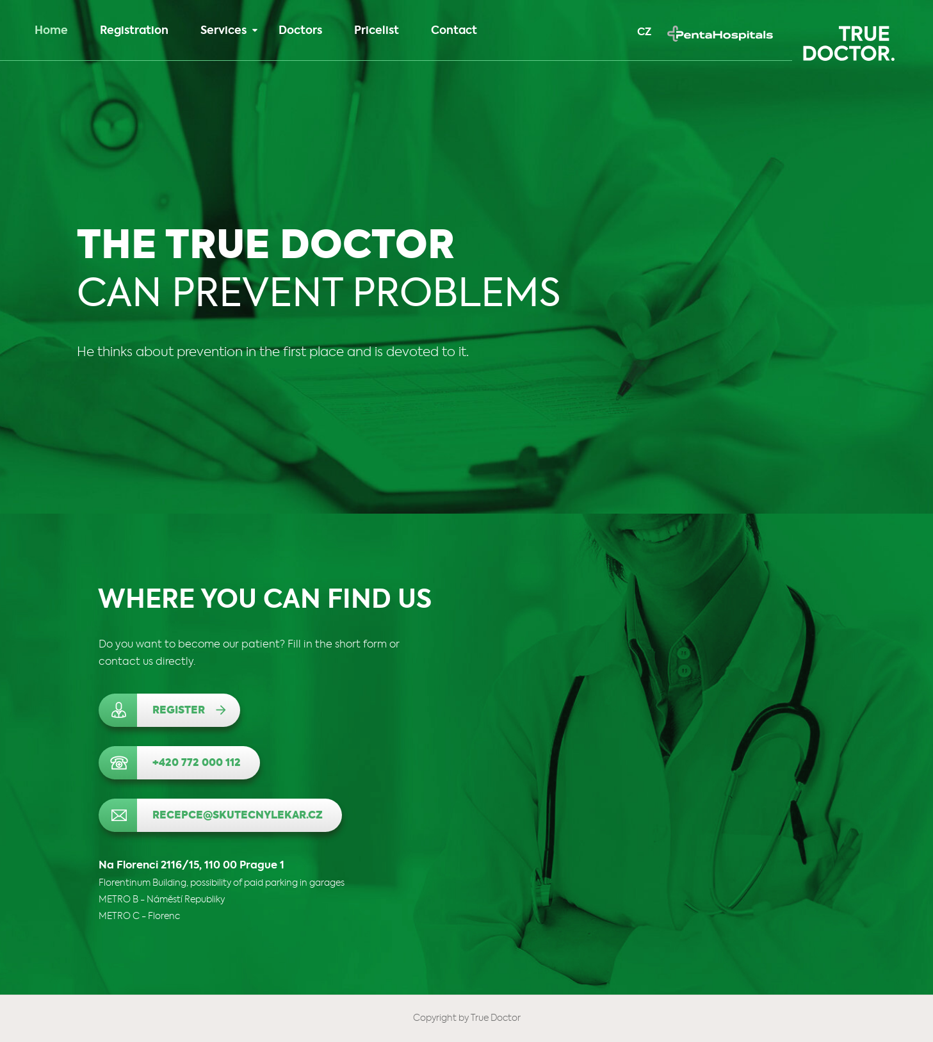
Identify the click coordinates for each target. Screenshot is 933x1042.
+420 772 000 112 (196, 763)
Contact (454, 31)
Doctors (300, 31)
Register (178, 711)
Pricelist (376, 31)
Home (51, 31)
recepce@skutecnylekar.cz (237, 816)
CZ (644, 33)
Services (228, 31)
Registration (134, 31)
